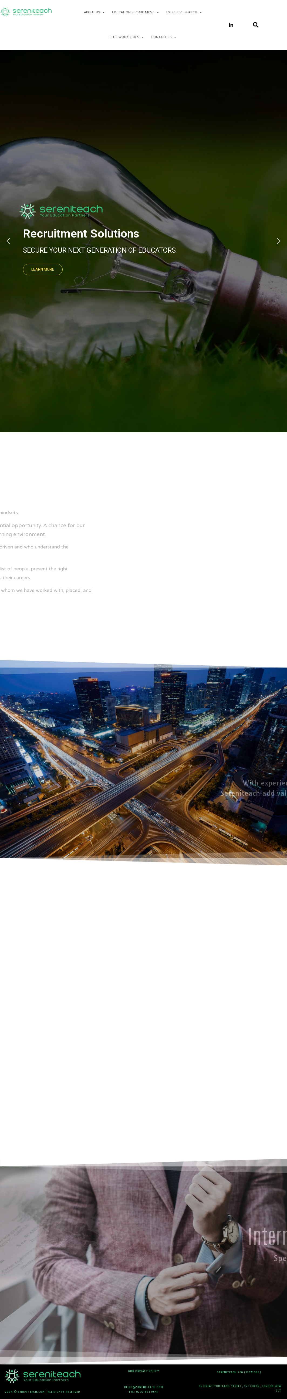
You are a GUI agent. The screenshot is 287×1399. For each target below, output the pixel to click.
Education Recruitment (135, 12)
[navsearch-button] (253, 24)
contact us (163, 37)
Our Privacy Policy (143, 1371)
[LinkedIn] (231, 25)
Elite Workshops (127, 37)
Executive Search (184, 12)
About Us (94, 12)
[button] (80, 269)
